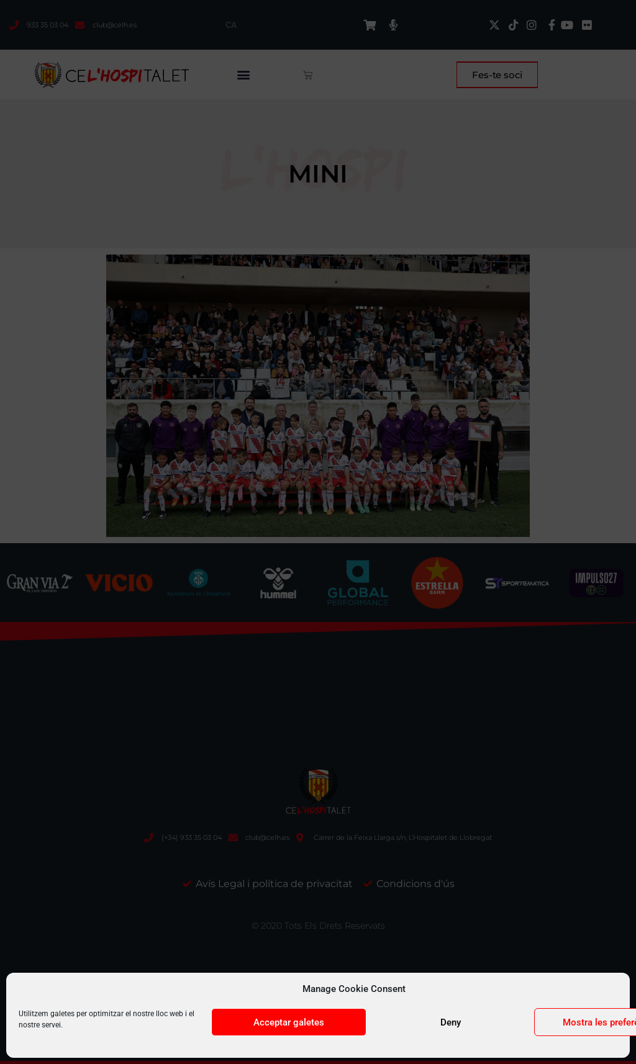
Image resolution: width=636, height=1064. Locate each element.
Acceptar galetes (288, 1022)
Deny (450, 1022)
